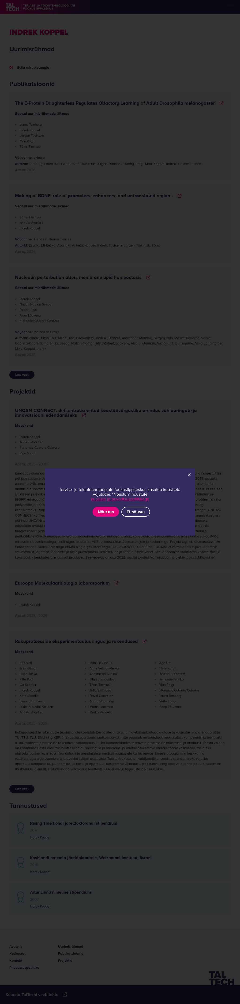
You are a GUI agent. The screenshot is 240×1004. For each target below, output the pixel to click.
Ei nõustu (136, 512)
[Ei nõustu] (189, 474)
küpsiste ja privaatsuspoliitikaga (120, 499)
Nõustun (106, 512)
